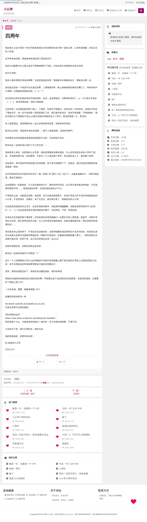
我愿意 (65, 443)
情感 (17, 379)
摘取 (121, 59)
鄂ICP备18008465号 (83, 514)
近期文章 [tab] (112, 67)
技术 (115, 59)
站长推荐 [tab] (125, 67)
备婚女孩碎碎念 (70, 426)
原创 (9, 27)
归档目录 (9, 499)
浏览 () (96, 27)
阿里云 (63, 514)
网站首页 (9, 495)
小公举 (8, 9)
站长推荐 (31, 495)
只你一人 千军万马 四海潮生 (76, 434)
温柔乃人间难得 (15, 478)
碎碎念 (88, 10)
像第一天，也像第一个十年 (25, 408)
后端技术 (130, 10)
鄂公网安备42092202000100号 (105, 514)
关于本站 (129, 2)
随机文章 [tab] (137, 67)
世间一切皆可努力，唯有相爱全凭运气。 (32, 434)
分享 (62, 362)
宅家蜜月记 (18, 443)
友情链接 (140, 2)
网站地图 (20, 495)
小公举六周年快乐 (21, 417)
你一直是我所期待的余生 (121, 110)
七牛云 (70, 514)
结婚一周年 (13, 468)
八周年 (15, 426)
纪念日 (99, 10)
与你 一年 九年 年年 (72, 408)
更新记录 (42, 495)
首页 (77, 10)
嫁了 (64, 417)
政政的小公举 (114, 10)
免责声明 (20, 499)
